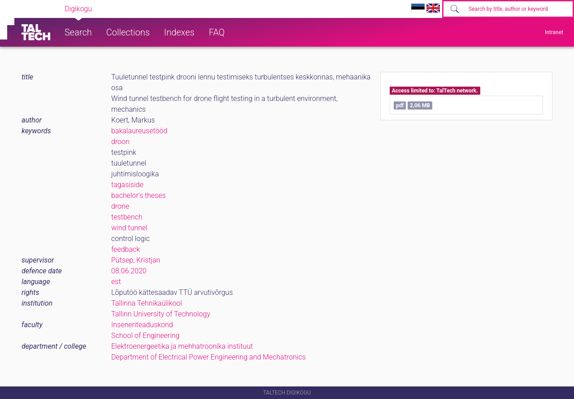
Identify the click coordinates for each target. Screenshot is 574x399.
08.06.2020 (129, 271)
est (116, 281)
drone (120, 206)
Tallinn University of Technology (160, 314)
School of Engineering (145, 335)
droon (120, 141)
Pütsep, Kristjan (135, 260)
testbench (127, 217)
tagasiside (127, 184)
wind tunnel (129, 228)
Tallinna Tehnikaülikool (146, 303)
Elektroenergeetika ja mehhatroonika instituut (182, 346)
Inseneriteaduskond (142, 324)
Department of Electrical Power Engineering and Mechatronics (208, 357)
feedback (125, 249)
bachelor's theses (138, 195)
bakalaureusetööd (139, 131)
